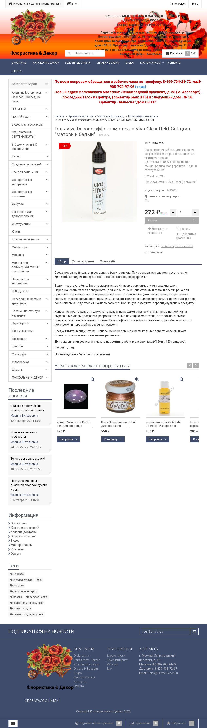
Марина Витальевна (24, 415)
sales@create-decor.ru (163, 673)
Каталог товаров (24, 84)
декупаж (17, 585)
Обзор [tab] (62, 261)
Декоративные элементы (22, 194)
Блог (72, 3)
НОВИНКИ (19, 109)
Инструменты (21, 224)
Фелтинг (17, 346)
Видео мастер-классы (27, 124)
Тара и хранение (23, 331)
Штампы (17, 369)
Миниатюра (20, 247)
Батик (16, 156)
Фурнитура (19, 354)
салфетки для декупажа (26, 614)
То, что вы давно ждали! (28, 458)
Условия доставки (77, 62)
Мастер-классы (150, 62)
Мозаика (18, 255)
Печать (183, 228)
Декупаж (18, 204)
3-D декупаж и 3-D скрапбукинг (24, 147)
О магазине (19, 62)
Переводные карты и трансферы (26, 301)
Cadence (17, 573)
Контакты (174, 62)
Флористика (20, 362)
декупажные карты (23, 591)
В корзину (68, 439)
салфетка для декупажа (26, 602)
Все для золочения (25, 172)
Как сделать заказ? (46, 62)
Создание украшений (26, 164)
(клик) (140, 86)
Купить (171, 220)
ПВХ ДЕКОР (20, 291)
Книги (16, 231)
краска (16, 596)
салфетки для (20, 608)
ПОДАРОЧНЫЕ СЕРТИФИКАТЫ (23, 134)
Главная (59, 116)
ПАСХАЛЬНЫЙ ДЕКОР (27, 377)
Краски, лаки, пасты (26, 239)
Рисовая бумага (21, 579)
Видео (130, 62)
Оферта (16, 71)
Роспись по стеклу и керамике (26, 313)
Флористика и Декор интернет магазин (35, 3)
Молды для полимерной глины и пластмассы (26, 267)
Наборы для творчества (20, 281)
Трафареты (19, 339)
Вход (195, 3)
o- (147, 200)
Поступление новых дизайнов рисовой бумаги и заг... (29, 485)
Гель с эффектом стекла (143, 116)
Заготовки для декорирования (23, 214)
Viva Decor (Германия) (110, 116)
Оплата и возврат (107, 62)
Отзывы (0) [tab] (107, 261)
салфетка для (36, 596)
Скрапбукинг (21, 323)
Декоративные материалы (22, 182)
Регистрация (177, 3)
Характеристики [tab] (83, 261)
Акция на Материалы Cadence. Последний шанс (26, 97)
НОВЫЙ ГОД (21, 117)
